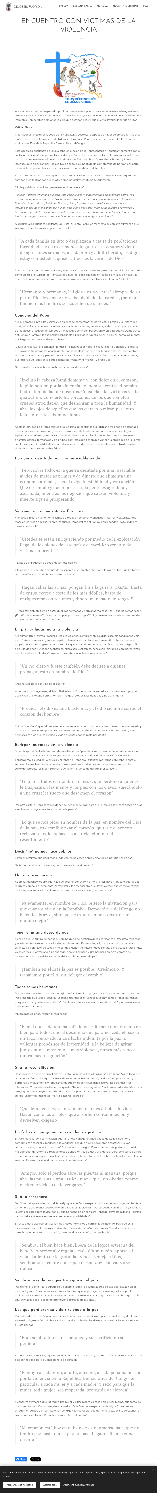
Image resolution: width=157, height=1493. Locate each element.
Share (21, 1459)
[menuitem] (65, 6)
